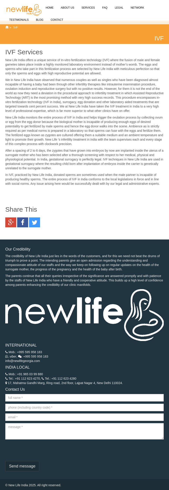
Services (88, 5)
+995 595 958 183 (29, 352)
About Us (67, 5)
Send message (22, 466)
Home (49, 5)
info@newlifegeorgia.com (22, 361)
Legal (118, 5)
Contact (56, 17)
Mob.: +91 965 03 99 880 (24, 374)
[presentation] (38, 450)
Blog (39, 17)
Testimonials (19, 17)
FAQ (104, 5)
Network (137, 5)
